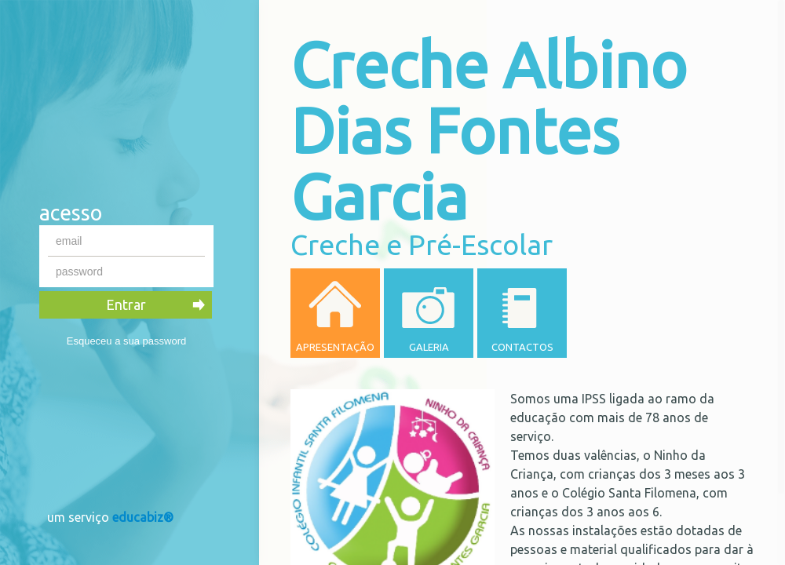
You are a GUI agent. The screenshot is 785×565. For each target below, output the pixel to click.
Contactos (522, 346)
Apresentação (335, 346)
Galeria (429, 346)
